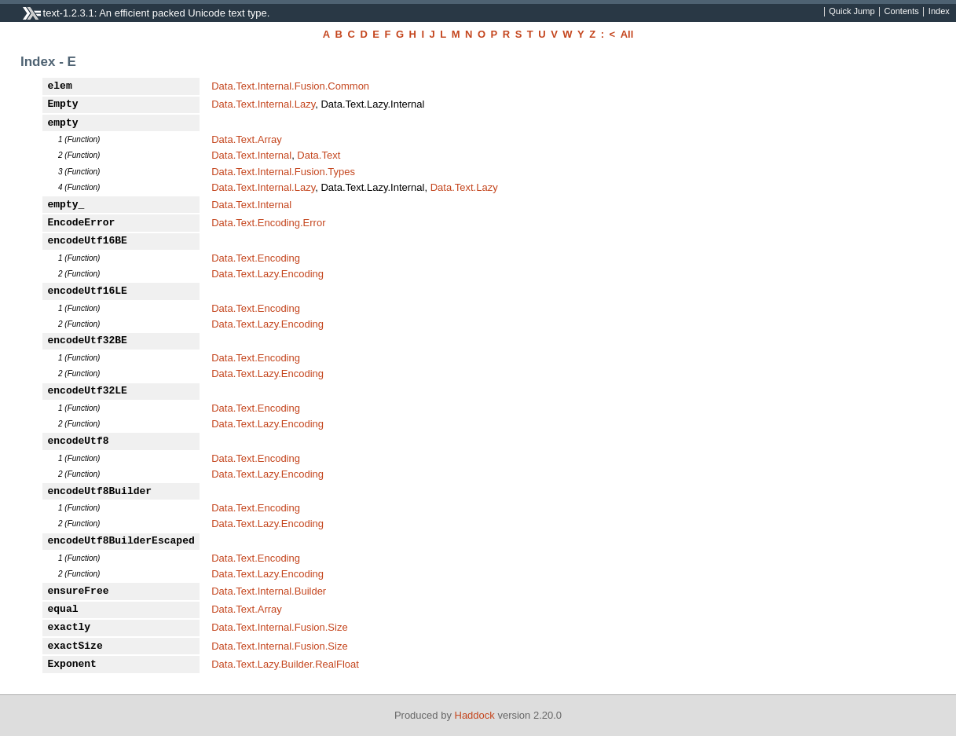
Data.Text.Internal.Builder (268, 591)
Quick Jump (851, 11)
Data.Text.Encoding (255, 258)
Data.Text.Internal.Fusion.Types (283, 172)
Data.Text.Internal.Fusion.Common (290, 86)
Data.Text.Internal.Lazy (263, 104)
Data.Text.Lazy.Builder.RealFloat (285, 664)
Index (939, 11)
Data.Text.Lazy (464, 187)
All (627, 34)
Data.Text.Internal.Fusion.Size (279, 627)
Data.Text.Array (246, 139)
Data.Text (318, 155)
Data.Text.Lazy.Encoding (267, 274)
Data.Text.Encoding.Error (268, 223)
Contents (902, 11)
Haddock (475, 715)
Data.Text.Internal (251, 155)
